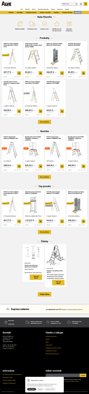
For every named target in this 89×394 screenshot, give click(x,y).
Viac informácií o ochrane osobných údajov (68, 381)
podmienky (11, 324)
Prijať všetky (32, 389)
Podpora (53, 9)
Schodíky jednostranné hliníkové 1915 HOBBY (53, 82)
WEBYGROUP (84, 391)
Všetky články (44, 294)
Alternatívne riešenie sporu (52, 353)
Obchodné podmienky (43, 9)
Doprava (48, 339)
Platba (47, 342)
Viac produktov (44, 122)
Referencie (60, 9)
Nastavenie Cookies (8, 377)
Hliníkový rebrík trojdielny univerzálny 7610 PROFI (32, 82)
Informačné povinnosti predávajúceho (12, 374)
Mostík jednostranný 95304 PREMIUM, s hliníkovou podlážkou (76, 138)
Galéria (34, 9)
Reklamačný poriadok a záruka (53, 348)
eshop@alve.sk (10, 348)
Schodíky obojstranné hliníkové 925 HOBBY (74, 44)
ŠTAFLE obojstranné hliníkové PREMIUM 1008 (54, 137)
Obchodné (11, 320)
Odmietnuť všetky (50, 389)
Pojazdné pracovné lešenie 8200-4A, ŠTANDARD (33, 192)
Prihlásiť (83, 375)
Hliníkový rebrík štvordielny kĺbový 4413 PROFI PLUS (54, 44)
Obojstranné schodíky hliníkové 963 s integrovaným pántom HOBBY (33, 45)
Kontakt (67, 9)
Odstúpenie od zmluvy (51, 351)
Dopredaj (77, 12)
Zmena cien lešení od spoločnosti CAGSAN (31, 266)
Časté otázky (49, 345)
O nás (21, 9)
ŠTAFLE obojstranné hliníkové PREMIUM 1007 (11, 137)
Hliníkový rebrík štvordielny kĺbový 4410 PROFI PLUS (76, 192)
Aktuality (27, 9)
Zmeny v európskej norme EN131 (55, 271)
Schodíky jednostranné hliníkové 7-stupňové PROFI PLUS (12, 83)
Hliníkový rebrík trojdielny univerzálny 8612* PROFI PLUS (11, 45)
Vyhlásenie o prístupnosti (9, 383)
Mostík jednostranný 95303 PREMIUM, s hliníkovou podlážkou (33, 138)
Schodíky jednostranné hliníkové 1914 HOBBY (53, 192)
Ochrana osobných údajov (9, 380)
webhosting (73, 391)
